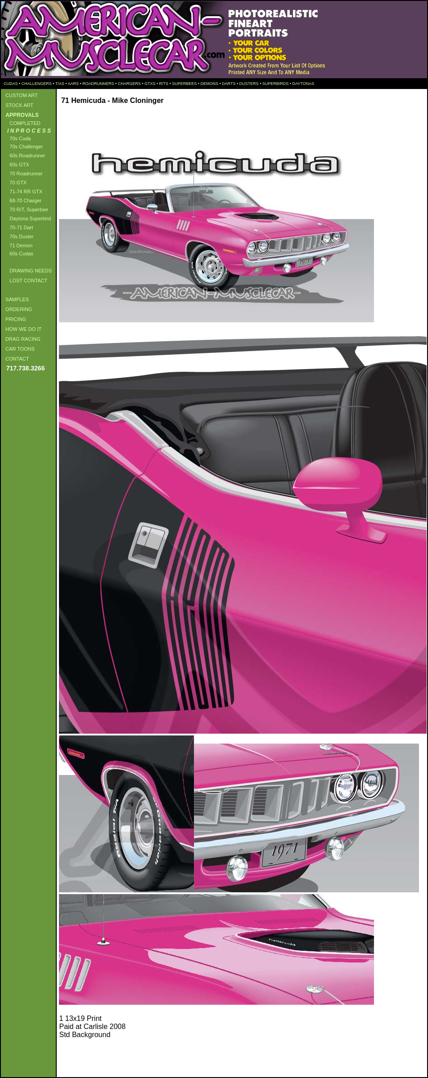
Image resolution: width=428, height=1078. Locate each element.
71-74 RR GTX (22, 191)
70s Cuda (17, 138)
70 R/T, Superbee (25, 209)
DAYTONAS (303, 83)
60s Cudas (18, 253)
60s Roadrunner (24, 155)
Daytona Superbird (27, 218)
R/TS (164, 83)
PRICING (14, 319)
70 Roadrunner (23, 173)
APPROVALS (21, 115)
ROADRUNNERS (98, 83)
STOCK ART (18, 105)
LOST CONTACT (25, 280)
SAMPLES (16, 299)
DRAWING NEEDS (27, 270)
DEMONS (209, 83)
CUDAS (10, 83)
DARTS (228, 83)
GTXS (150, 83)
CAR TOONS (19, 349)
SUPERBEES (184, 83)
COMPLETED (22, 123)
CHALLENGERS (37, 83)
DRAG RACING (22, 339)
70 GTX (15, 182)
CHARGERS (129, 83)
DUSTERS (249, 83)
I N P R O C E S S (27, 131)
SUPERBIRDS (275, 83)
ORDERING (17, 309)
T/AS (59, 83)
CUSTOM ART (20, 95)
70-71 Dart (18, 227)
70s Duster (18, 236)
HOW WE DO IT (22, 329)
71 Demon (17, 245)
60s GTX (16, 164)
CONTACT (16, 358)
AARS (73, 83)
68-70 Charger (22, 200)
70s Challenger (23, 146)
